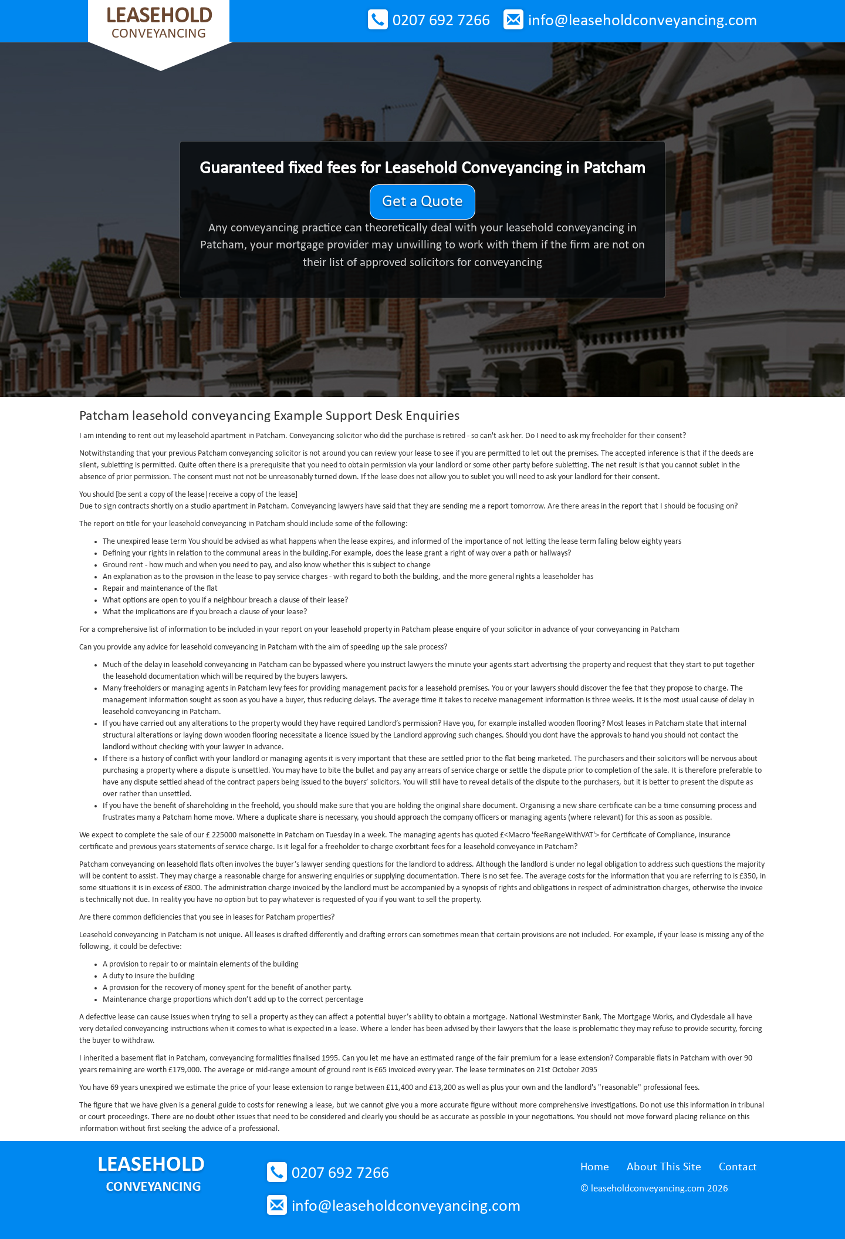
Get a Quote (422, 202)
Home (594, 1167)
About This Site (664, 1167)
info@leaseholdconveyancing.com (642, 21)
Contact (738, 1167)
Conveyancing (159, 23)
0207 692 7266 (441, 21)
